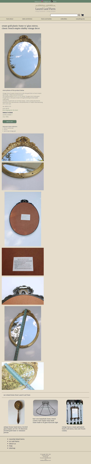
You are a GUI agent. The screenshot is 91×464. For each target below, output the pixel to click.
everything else (80, 19)
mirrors (5, 129)
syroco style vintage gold (10, 131)
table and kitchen (27, 19)
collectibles (64, 19)
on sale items (14, 441)
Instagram (45, 1)
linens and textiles (46, 19)
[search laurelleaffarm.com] (79, 15)
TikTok (54, 1)
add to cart (9, 121)
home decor (9, 19)
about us (12, 443)
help (10, 446)
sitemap (12, 448)
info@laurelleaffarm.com (45, 460)
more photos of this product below (13, 90)
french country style (9, 128)
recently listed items (16, 439)
